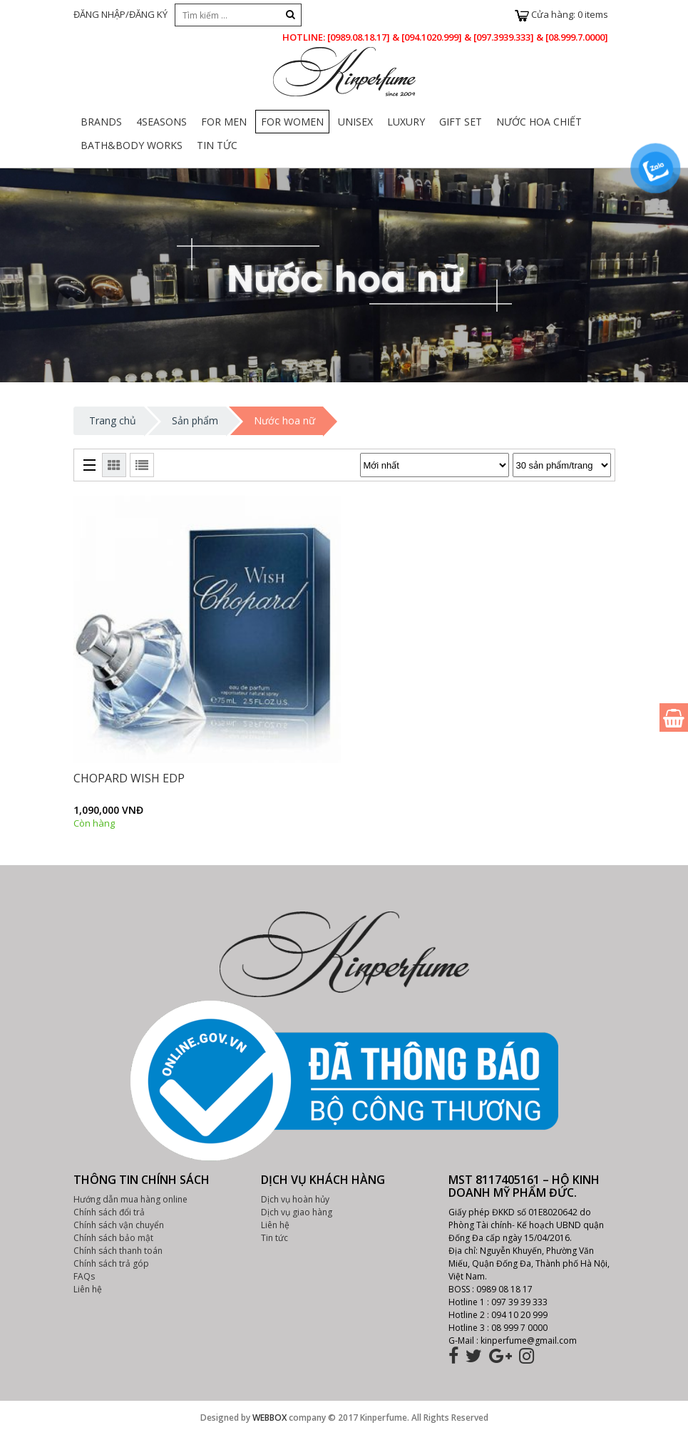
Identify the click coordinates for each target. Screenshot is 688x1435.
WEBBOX (269, 1417)
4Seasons (161, 121)
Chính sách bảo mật (113, 1238)
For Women (292, 121)
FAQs (84, 1276)
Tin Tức (217, 145)
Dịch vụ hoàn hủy (295, 1199)
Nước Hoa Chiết (539, 121)
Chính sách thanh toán (118, 1251)
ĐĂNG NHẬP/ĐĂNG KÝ (120, 14)
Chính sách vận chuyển (118, 1225)
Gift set (460, 121)
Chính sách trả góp (111, 1263)
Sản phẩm (195, 420)
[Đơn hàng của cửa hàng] (434, 465)
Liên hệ (87, 1289)
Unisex (355, 121)
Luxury (406, 121)
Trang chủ (112, 420)
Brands (101, 121)
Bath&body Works (132, 145)
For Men (224, 121)
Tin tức (274, 1238)
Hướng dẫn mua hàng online (130, 1199)
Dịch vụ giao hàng (296, 1212)
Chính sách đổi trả (109, 1212)
